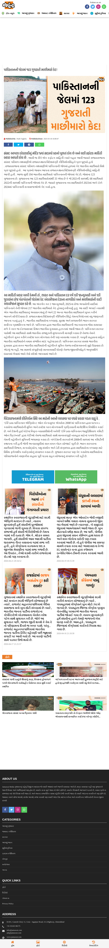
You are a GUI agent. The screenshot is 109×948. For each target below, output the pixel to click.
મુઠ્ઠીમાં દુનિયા (7, 848)
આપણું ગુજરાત (8, 826)
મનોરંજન (6, 864)
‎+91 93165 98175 (13, 926)
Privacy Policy (7, 903)
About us (5, 898)
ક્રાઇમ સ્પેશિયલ (8, 853)
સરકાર (5, 837)
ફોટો (4, 887)
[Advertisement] (54, 41)
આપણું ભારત (7, 842)
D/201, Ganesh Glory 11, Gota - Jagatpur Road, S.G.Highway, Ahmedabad (35, 922)
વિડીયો (5, 893)
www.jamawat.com (14, 937)
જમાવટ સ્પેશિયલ (9, 831)
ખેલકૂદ (5, 859)
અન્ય (4, 870)
